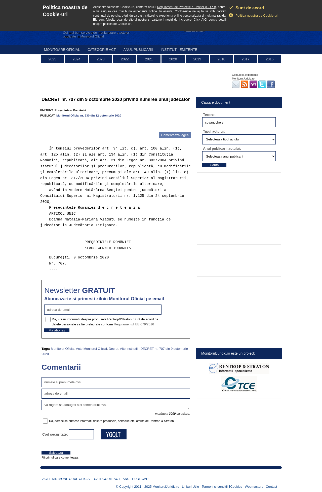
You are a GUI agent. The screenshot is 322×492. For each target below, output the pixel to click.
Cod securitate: (55, 434)
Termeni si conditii (215, 486)
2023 (100, 59)
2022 (125, 59)
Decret (113, 349)
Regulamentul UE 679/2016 (134, 324)
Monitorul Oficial (62, 349)
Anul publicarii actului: (222, 148)
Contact (271, 486)
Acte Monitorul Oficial (91, 349)
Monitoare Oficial (62, 50)
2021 (149, 59)
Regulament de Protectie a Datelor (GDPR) (186, 7)
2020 (173, 59)
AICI (204, 19)
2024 (76, 59)
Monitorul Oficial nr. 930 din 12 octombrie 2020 (88, 115)
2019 (197, 59)
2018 (221, 59)
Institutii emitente (179, 50)
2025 (52, 59)
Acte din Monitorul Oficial (67, 479)
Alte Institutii (129, 349)
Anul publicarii (138, 50)
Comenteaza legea (175, 135)
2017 (245, 59)
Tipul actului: (214, 131)
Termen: (210, 114)
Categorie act (102, 50)
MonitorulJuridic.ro (165, 486)
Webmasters (254, 486)
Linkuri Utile (190, 486)
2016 (269, 59)
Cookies (236, 486)
